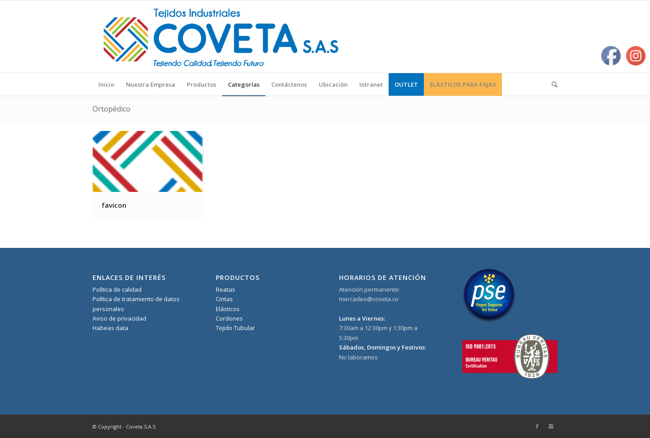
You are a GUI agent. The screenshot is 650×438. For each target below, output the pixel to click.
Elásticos (228, 309)
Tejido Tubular (235, 328)
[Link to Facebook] (537, 426)
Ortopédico (111, 109)
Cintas (224, 299)
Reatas (225, 289)
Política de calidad (117, 289)
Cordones (229, 318)
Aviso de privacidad (119, 318)
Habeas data (110, 328)
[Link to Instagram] (550, 426)
